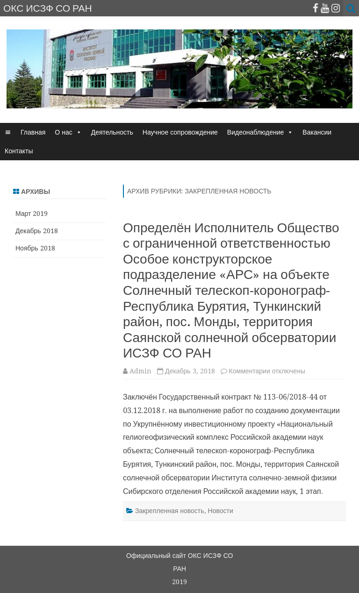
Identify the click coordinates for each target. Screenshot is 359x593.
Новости (220, 510)
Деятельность (112, 132)
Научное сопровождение (180, 132)
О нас (63, 132)
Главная (33, 132)
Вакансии (316, 132)
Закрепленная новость (169, 510)
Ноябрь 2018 (35, 248)
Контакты (19, 151)
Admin (140, 371)
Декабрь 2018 (36, 231)
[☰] (8, 132)
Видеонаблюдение (255, 132)
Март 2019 (31, 213)
